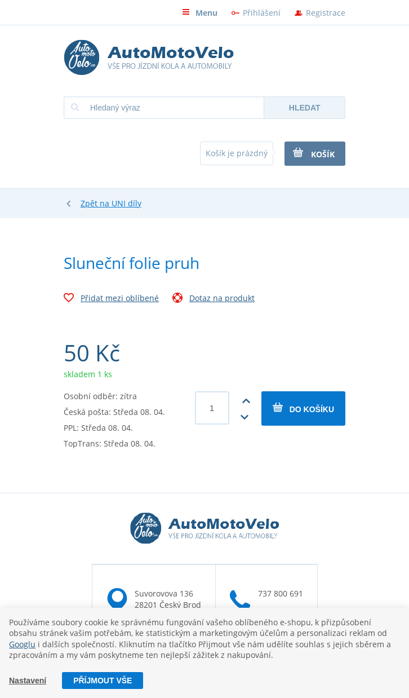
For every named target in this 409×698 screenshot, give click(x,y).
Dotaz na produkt (213, 299)
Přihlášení (262, 12)
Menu (199, 12)
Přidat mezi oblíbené (111, 299)
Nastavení (27, 680)
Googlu (22, 644)
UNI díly (126, 203)
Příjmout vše (102, 680)
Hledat (305, 107)
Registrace (325, 12)
